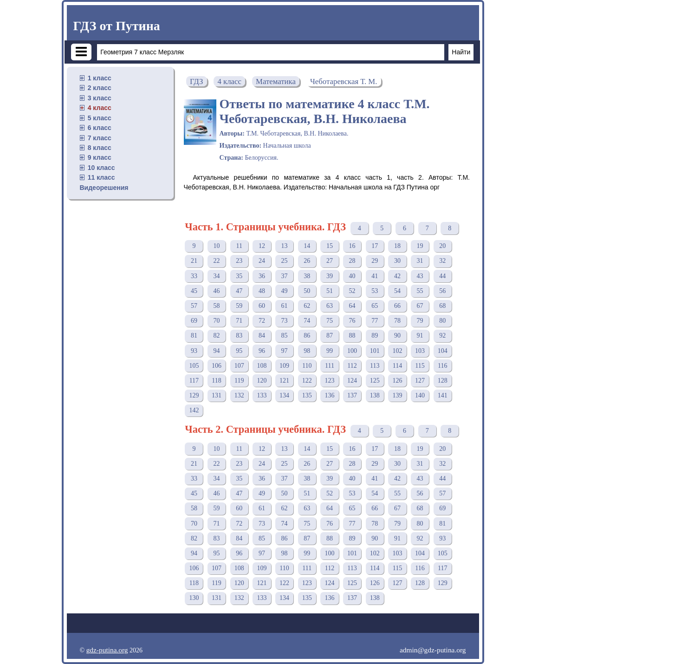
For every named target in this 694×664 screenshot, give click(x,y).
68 (442, 305)
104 (443, 350)
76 (352, 320)
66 (397, 305)
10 (217, 245)
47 (239, 290)
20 (442, 245)
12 (262, 245)
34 (217, 276)
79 (420, 320)
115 (419, 365)
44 (442, 276)
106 (216, 365)
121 (284, 380)
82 (217, 335)
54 (397, 290)
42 (397, 276)
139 (397, 395)
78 (397, 320)
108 (261, 365)
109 (284, 365)
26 (307, 260)
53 (374, 290)
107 (239, 365)
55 (420, 290)
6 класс (99, 127)
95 (239, 350)
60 (262, 305)
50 (307, 290)
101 (375, 350)
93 (194, 350)
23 (239, 260)
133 (261, 395)
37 (284, 276)
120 (261, 380)
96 (262, 350)
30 (397, 260)
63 (329, 305)
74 (307, 320)
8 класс (99, 147)
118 (216, 380)
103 (420, 350)
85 (284, 335)
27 (329, 260)
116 (442, 365)
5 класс (99, 118)
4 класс (99, 107)
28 (352, 260)
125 (375, 380)
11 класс (101, 177)
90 (397, 335)
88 (352, 335)
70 (217, 320)
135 (307, 395)
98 (307, 350)
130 (194, 597)
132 (239, 395)
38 (307, 276)
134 (284, 395)
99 (329, 350)
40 (352, 276)
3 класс (99, 98)
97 (284, 350)
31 (420, 260)
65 (374, 305)
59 (239, 305)
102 (397, 350)
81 (194, 335)
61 (284, 305)
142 (194, 410)
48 (262, 290)
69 (194, 320)
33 (194, 276)
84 (262, 335)
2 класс (99, 87)
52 (352, 290)
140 (420, 395)
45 (194, 290)
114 (397, 365)
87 (329, 335)
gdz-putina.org (107, 650)
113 (374, 365)
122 (307, 380)
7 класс (99, 138)
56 (442, 290)
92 (442, 335)
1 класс (99, 78)
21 (194, 260)
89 (374, 335)
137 (352, 395)
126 (397, 380)
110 (306, 365)
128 (443, 380)
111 (329, 365)
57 (194, 305)
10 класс (101, 167)
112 (352, 365)
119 (239, 380)
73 (284, 320)
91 (420, 335)
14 (307, 245)
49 (284, 290)
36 (262, 276)
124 (352, 380)
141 (443, 395)
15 (329, 245)
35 (239, 276)
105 (194, 365)
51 (329, 290)
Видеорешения (104, 187)
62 (307, 305)
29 (374, 260)
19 (420, 245)
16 (352, 245)
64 (352, 305)
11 (239, 245)
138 (375, 395)
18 (397, 245)
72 (262, 320)
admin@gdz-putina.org (433, 650)
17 (374, 245)
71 (239, 320)
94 (217, 350)
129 (194, 395)
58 (217, 305)
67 (420, 305)
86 (307, 335)
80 (442, 320)
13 (284, 245)
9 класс (99, 157)
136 (329, 395)
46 (217, 290)
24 (262, 260)
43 (420, 276)
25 (284, 260)
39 (329, 276)
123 (329, 380)
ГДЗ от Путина (116, 26)
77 (374, 320)
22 (217, 260)
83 (239, 335)
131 (216, 395)
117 (194, 380)
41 (374, 276)
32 (442, 260)
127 (420, 380)
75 (329, 320)
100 (352, 350)
